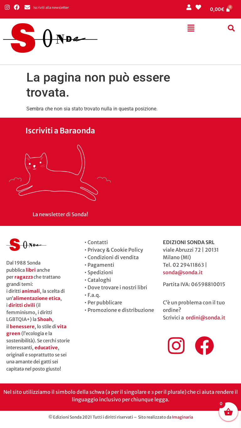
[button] (191, 28)
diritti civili (21, 305)
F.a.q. (94, 295)
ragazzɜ (23, 277)
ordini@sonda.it (205, 317)
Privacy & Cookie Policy (115, 250)
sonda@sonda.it (183, 272)
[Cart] (220, 9)
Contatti (98, 242)
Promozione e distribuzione (121, 310)
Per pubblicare (105, 302)
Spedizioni (100, 272)
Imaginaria (182, 417)
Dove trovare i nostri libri (117, 287)
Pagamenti (101, 265)
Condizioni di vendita (113, 257)
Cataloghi (99, 280)
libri (31, 270)
